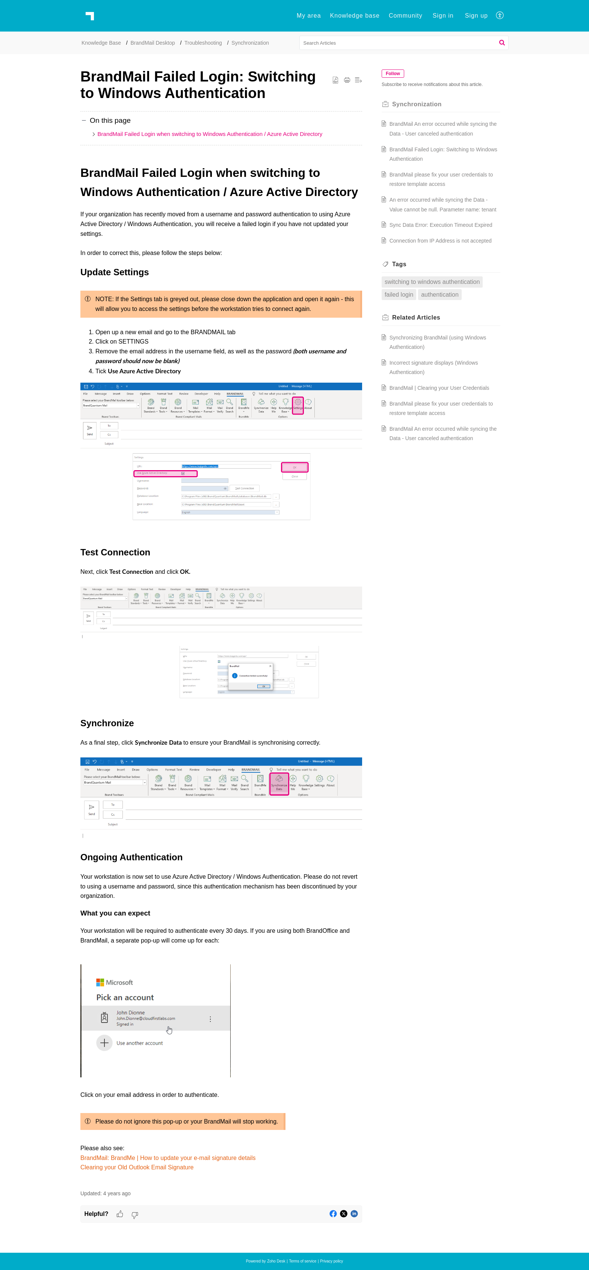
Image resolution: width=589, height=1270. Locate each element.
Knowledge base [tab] (355, 15)
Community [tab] (406, 15)
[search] (404, 43)
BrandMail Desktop (153, 43)
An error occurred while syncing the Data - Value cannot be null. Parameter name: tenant (443, 209)
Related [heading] (421, 346)
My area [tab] (309, 15)
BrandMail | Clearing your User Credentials (444, 417)
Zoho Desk (276, 1261)
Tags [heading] (404, 293)
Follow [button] (397, 73)
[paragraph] (221, 672)
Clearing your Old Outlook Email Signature (136, 1167)
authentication (444, 323)
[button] (500, 15)
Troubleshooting (203, 43)
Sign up (476, 15)
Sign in (443, 15)
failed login (403, 323)
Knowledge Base (101, 43)
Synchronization (250, 43)
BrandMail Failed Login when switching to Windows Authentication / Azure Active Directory (210, 134)
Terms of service (302, 1261)
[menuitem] (443, 15)
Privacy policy (331, 1261)
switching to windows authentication (436, 311)
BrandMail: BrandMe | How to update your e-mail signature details (168, 1158)
